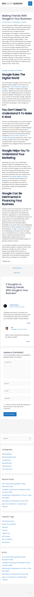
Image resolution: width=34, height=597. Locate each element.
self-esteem (6, 536)
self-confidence (7, 539)
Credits (29, 593)
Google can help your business (12, 70)
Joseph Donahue (14, 305)
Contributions (16, 22)
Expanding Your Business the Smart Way (15, 501)
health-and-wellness (9, 524)
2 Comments (6, 22)
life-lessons (6, 542)
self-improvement (8, 521)
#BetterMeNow (7, 454)
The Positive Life (7, 469)
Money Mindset (7, 463)
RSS (5, 552)
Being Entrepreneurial (9, 457)
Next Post (17, 273)
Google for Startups (18, 229)
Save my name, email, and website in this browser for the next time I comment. (17, 407)
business (5, 527)
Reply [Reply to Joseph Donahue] (28, 323)
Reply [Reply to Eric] (28, 341)
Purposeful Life (7, 466)
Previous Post (17, 268)
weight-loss (6, 533)
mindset (4, 530)
